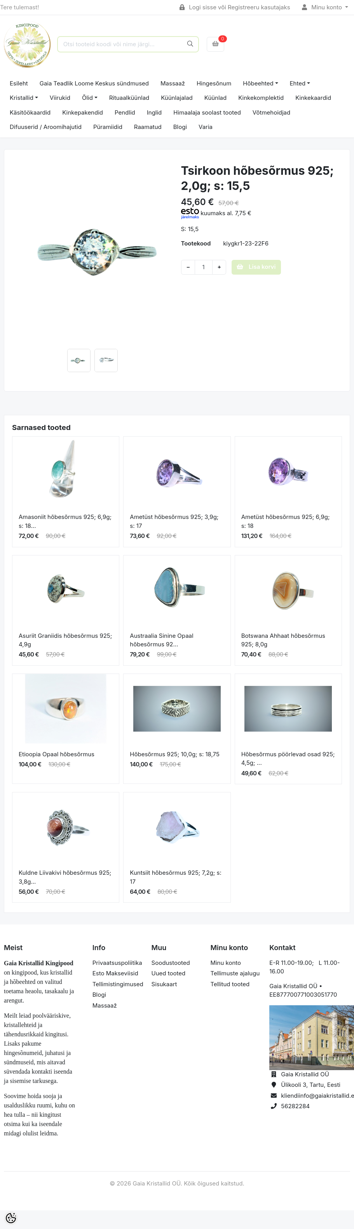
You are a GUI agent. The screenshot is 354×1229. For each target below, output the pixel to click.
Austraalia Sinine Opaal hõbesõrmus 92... (161, 640)
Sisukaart (164, 984)
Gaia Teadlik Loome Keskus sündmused (94, 83)
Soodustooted (171, 962)
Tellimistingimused (117, 984)
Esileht (19, 83)
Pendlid (125, 112)
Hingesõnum (214, 83)
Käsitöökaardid (30, 112)
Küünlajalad (177, 97)
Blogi (180, 127)
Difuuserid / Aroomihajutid (46, 127)
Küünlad (215, 97)
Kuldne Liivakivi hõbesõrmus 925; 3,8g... (65, 877)
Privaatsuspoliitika (117, 962)
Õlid (87, 97)
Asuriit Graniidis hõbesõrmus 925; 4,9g (65, 640)
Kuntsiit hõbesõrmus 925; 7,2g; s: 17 (175, 877)
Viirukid (60, 97)
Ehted (298, 83)
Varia (206, 127)
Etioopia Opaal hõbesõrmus (56, 754)
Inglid (154, 112)
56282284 (295, 1106)
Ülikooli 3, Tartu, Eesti (310, 1084)
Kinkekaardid (313, 97)
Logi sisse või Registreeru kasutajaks (235, 7)
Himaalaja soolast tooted (207, 112)
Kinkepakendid (82, 112)
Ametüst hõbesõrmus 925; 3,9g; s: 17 (174, 521)
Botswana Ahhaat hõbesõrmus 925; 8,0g (283, 640)
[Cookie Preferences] (11, 1218)
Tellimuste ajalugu (235, 973)
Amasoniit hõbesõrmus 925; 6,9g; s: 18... (65, 521)
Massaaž (172, 83)
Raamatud (148, 127)
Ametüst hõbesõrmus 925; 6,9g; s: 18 (285, 521)
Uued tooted (169, 973)
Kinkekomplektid (261, 97)
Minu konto (323, 7)
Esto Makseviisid (115, 973)
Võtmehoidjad (271, 112)
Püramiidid (107, 127)
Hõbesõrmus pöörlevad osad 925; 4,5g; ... (288, 758)
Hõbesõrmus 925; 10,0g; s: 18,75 (175, 754)
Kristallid (21, 97)
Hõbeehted (258, 83)
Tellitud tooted (229, 984)
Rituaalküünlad (129, 97)
